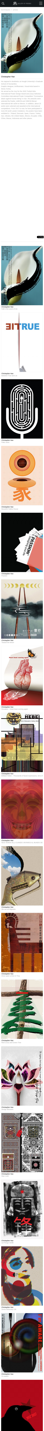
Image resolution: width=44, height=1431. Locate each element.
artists (15, 10)
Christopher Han (7, 192)
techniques (6, 10)
